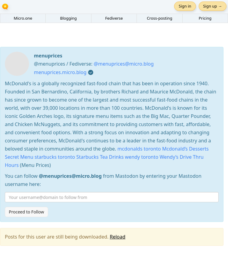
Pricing (205, 18)
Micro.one (23, 18)
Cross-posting (159, 18)
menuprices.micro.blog (60, 72)
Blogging (68, 18)
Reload (117, 236)
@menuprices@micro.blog (124, 63)
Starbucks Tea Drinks (100, 157)
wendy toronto (141, 157)
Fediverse (114, 18)
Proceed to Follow (26, 212)
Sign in (185, 6)
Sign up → (212, 6)
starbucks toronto (55, 157)
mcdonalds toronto (139, 148)
